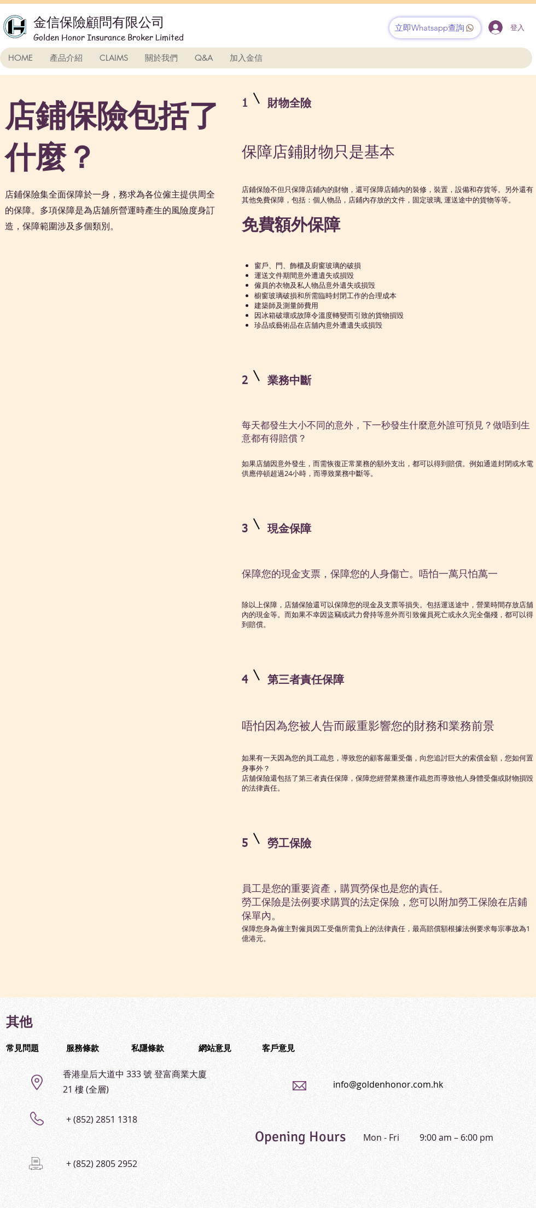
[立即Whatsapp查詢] (435, 28)
